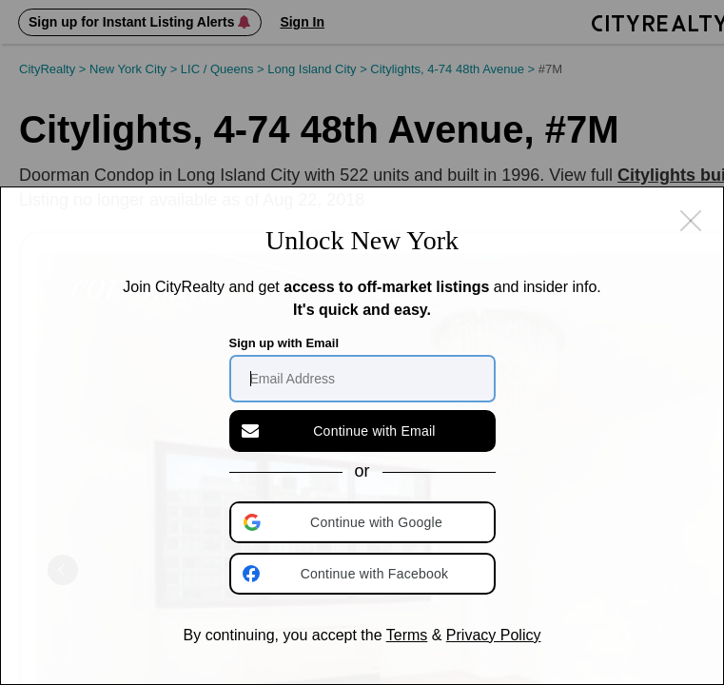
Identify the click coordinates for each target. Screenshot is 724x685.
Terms (407, 635)
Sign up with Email (284, 343)
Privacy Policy (493, 635)
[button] (364, 522)
